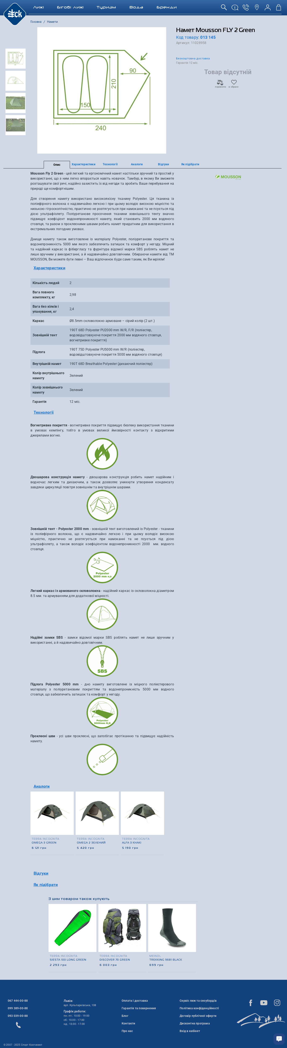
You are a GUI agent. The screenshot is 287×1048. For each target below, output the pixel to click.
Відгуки (163, 164)
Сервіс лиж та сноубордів (198, 1000)
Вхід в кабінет (190, 1031)
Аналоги (137, 164)
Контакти (128, 1023)
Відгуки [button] (41, 873)
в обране (233, 85)
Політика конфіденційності (199, 1008)
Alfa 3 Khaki (131, 843)
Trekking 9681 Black (165, 960)
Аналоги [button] (42, 786)
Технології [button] (44, 412)
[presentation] (161, 818)
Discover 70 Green (115, 960)
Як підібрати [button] (46, 884)
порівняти (220, 85)
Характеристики (83, 164)
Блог (125, 1015)
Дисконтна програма (195, 1023)
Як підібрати (190, 164)
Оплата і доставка (135, 1000)
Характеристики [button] (49, 268)
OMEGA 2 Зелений (91, 843)
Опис (57, 164)
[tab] (102, 268)
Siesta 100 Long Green (68, 960)
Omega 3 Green (44, 843)
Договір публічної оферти (198, 1015)
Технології (110, 164)
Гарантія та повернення (139, 1008)
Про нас (127, 1031)
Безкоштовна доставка (193, 58)
